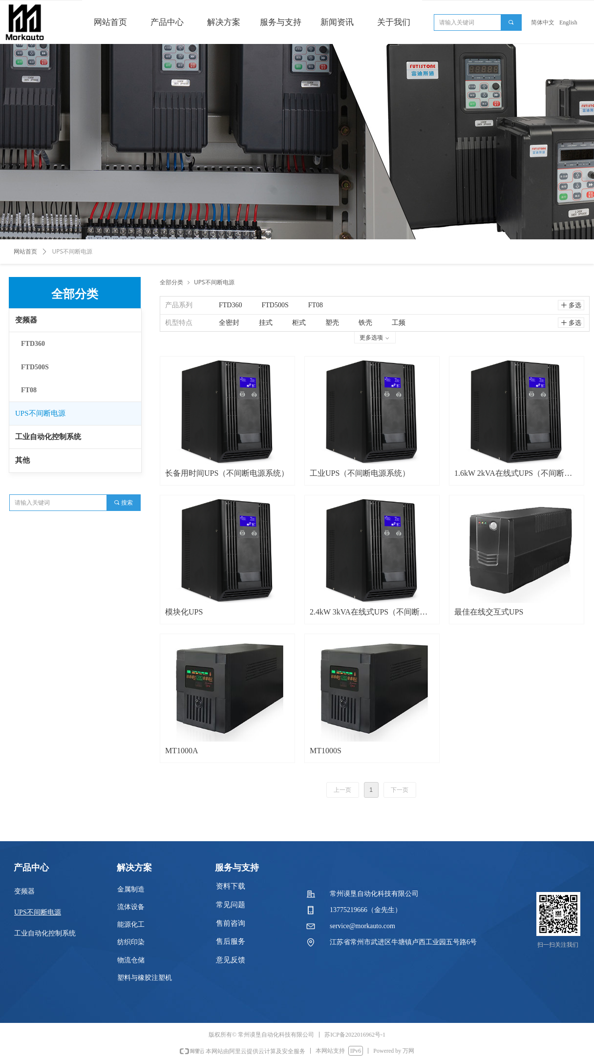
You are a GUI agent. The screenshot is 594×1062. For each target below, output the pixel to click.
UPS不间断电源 (40, 413)
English (568, 22)
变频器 (26, 320)
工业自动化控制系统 (48, 437)
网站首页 (25, 251)
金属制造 (131, 889)
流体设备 (131, 907)
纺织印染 (131, 942)
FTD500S (35, 367)
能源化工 (131, 924)
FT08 (29, 390)
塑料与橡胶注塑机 (144, 977)
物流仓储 (131, 960)
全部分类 (171, 282)
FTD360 (33, 343)
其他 (22, 460)
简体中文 (542, 22)
